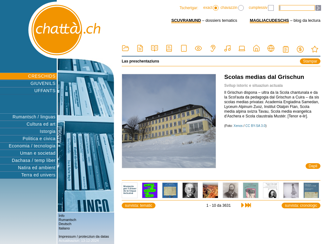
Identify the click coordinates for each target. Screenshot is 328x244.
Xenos (238, 126)
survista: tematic (138, 205)
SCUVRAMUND (186, 20)
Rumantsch (67, 220)
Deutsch (65, 224)
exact (211, 8)
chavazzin (231, 8)
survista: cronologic (301, 205)
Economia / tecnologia (32, 145)
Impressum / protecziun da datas (84, 236)
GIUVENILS (43, 83)
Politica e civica (39, 138)
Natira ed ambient (37, 167)
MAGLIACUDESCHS (269, 20)
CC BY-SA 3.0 (255, 126)
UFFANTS (45, 90)
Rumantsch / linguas (34, 116)
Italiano (64, 228)
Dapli (313, 166)
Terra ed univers (38, 174)
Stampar (310, 61)
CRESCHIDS (42, 76)
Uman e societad (38, 153)
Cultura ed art (41, 124)
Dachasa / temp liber (34, 160)
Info (61, 215)
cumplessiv (261, 8)
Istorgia (48, 131)
